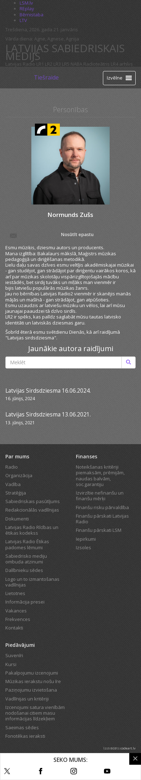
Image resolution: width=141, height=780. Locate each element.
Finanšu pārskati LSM (98, 530)
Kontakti (14, 627)
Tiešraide (46, 77)
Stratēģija (15, 493)
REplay (27, 8)
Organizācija (18, 475)
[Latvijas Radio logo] (18, 77)
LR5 (65, 64)
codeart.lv (128, 748)
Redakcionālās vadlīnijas (32, 510)
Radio (11, 467)
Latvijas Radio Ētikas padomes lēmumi (27, 544)
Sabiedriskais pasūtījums (32, 501)
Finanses (86, 456)
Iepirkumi (86, 539)
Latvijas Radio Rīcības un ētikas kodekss (31, 530)
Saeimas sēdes (22, 727)
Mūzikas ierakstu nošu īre (33, 681)
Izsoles (83, 547)
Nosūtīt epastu (51, 235)
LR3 (57, 64)
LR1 (40, 64)
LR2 (48, 64)
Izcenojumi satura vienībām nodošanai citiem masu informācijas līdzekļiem (35, 713)
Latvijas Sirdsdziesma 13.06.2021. (48, 414)
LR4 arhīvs (122, 64)
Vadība (13, 484)
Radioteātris (96, 64)
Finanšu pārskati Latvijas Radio (102, 519)
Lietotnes (15, 593)
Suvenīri (14, 655)
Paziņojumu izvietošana (31, 690)
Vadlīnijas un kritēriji (27, 699)
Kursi (10, 664)
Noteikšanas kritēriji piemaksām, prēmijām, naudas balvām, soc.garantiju (100, 475)
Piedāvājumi (20, 645)
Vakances (16, 610)
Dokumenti (17, 519)
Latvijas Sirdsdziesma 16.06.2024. (48, 390)
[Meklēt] (128, 362)
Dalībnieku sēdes (24, 570)
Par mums (17, 456)
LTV (23, 20)
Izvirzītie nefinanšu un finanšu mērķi (100, 496)
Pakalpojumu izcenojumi (31, 673)
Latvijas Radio (20, 64)
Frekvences (17, 619)
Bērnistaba (31, 14)
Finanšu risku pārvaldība (102, 507)
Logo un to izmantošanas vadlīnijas (32, 582)
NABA (76, 64)
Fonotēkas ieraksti (25, 736)
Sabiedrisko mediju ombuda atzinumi (26, 559)
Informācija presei (25, 602)
